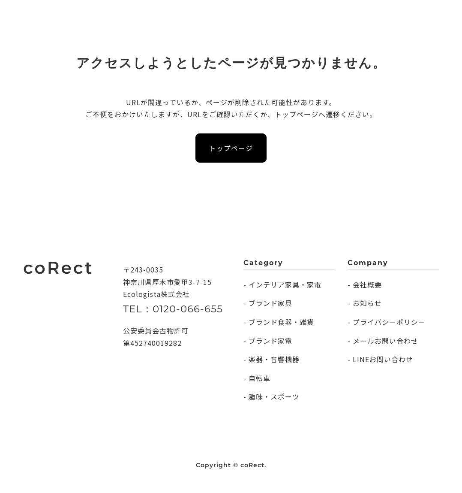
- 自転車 (256, 378)
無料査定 (413, 14)
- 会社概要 (365, 284)
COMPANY (198, 15)
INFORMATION (253, 15)
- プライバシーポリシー (387, 322)
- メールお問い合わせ (383, 341)
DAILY (108, 15)
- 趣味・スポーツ (271, 396)
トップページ (231, 148)
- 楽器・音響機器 (271, 359)
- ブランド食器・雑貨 (278, 322)
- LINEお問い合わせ (380, 359)
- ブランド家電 (267, 341)
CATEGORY (149, 15)
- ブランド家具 (267, 303)
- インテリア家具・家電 (282, 284)
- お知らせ (365, 303)
